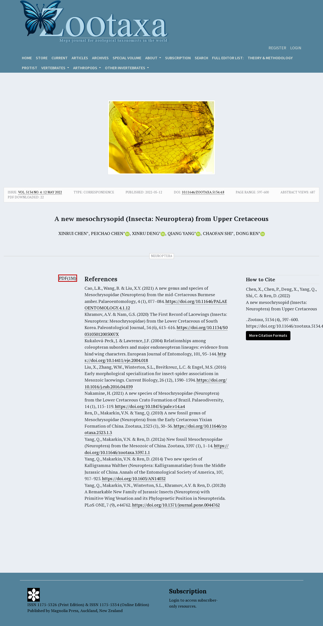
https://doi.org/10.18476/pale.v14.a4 (150, 406)
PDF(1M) (67, 278)
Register (277, 47)
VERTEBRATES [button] (53, 67)
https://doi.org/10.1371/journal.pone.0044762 (176, 505)
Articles (80, 57)
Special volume (127, 57)
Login (295, 47)
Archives (100, 57)
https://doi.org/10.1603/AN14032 (134, 478)
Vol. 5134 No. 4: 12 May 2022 (40, 192)
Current (59, 57)
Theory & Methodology (270, 57)
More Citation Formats (268, 335)
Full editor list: (228, 57)
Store (41, 57)
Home (27, 57)
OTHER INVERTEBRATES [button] (125, 67)
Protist (29, 67)
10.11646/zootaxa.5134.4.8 (203, 192)
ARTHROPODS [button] (85, 67)
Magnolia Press (64, 610)
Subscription (178, 57)
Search (201, 57)
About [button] (151, 57)
